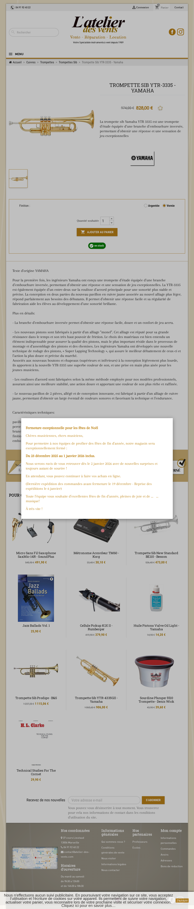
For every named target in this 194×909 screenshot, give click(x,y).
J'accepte (182, 900)
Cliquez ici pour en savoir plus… (88, 906)
